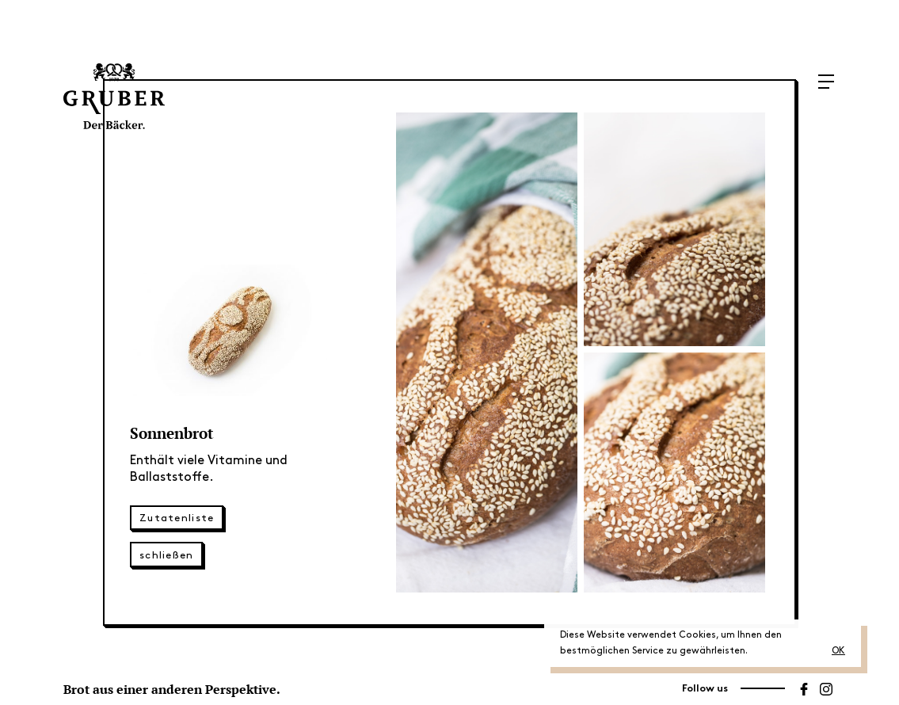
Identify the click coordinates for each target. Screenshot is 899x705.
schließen (166, 555)
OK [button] (838, 650)
